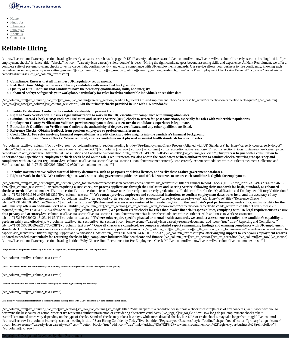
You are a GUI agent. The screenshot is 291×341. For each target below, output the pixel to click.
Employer (17, 30)
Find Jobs (17, 22)
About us (16, 34)
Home (14, 18)
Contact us (17, 38)
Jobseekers (17, 26)
